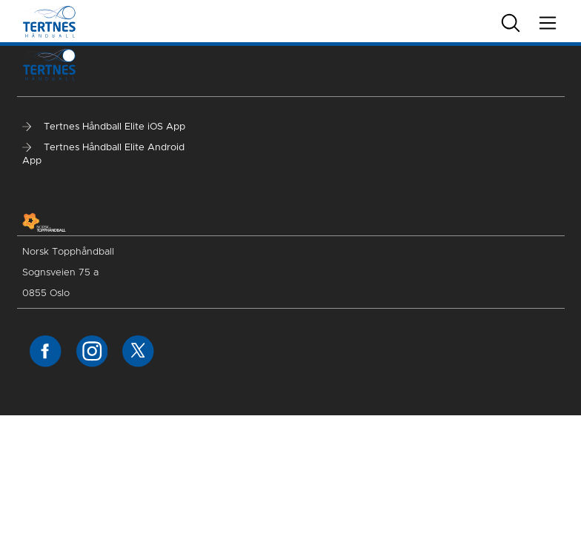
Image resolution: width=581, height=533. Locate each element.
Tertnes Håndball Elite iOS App (103, 127)
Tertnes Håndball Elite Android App (103, 154)
